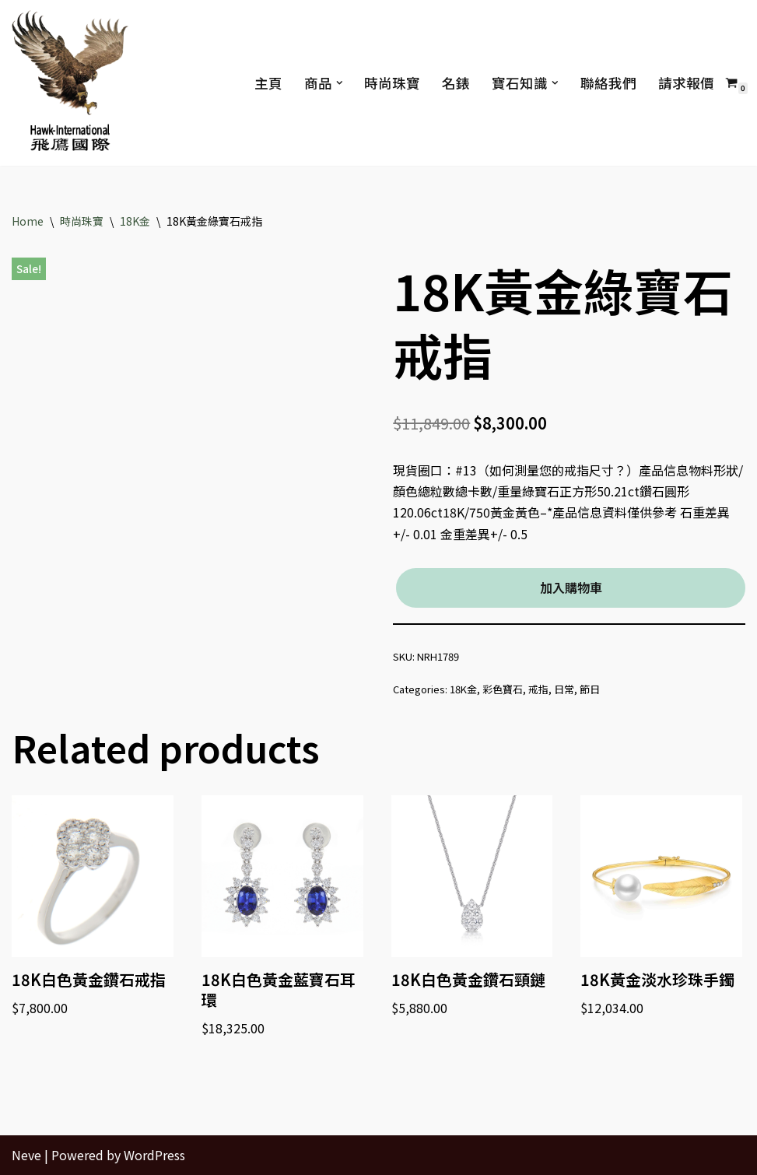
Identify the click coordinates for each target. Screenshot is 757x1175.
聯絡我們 (608, 83)
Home (28, 221)
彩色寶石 (502, 689)
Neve (26, 1154)
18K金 (135, 221)
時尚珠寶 (392, 83)
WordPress (154, 1154)
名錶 (456, 83)
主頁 (268, 83)
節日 (590, 689)
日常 (564, 689)
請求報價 (686, 83)
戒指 (538, 689)
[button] (338, 82)
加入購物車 (571, 587)
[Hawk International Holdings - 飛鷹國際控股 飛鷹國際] (70, 83)
